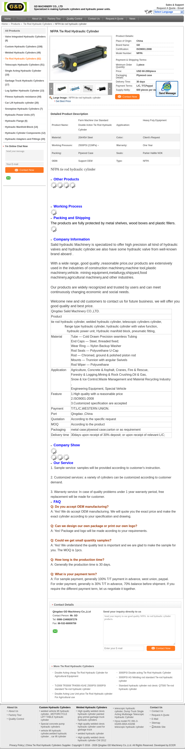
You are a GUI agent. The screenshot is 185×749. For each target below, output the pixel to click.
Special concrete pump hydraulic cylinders (53, 725)
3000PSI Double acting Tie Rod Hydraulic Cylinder (145, 672)
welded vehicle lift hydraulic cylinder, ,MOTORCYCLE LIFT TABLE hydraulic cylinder (55, 715)
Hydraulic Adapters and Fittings (22, 139)
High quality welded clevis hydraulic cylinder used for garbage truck (91, 726)
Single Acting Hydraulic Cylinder (23, 70)
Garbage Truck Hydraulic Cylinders (24, 80)
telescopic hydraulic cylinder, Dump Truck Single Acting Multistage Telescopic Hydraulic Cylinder (129, 713)
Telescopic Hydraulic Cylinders (22, 64)
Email (181, 8)
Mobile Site (158, 727)
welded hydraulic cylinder (91, 733)
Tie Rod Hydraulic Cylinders (37, 24)
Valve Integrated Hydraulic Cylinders (25, 36)
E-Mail (155, 719)
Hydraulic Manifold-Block (19, 127)
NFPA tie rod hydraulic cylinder (84, 97)
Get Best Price (63, 101)
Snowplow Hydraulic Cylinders (22, 108)
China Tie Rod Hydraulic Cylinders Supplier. (49, 745)
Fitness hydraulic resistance (20, 96)
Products (21, 18)
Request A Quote (166, 8)
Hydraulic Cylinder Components (23, 133)
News (132, 18)
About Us (36, 18)
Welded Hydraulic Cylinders (20, 52)
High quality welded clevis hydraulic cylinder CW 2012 (92, 739)
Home (7, 18)
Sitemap (156, 722)
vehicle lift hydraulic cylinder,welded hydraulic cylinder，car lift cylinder (54, 733)
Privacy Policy (16, 745)
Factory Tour (54, 18)
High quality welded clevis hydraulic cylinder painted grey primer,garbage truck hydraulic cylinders (91, 715)
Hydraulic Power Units (17, 115)
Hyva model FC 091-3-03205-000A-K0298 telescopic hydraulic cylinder (129, 724)
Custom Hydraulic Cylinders (20, 46)
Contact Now (24, 170)
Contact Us (94, 18)
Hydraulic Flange (14, 121)
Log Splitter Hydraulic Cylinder (22, 90)
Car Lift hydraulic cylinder (19, 102)
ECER (172, 745)
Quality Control (74, 18)
